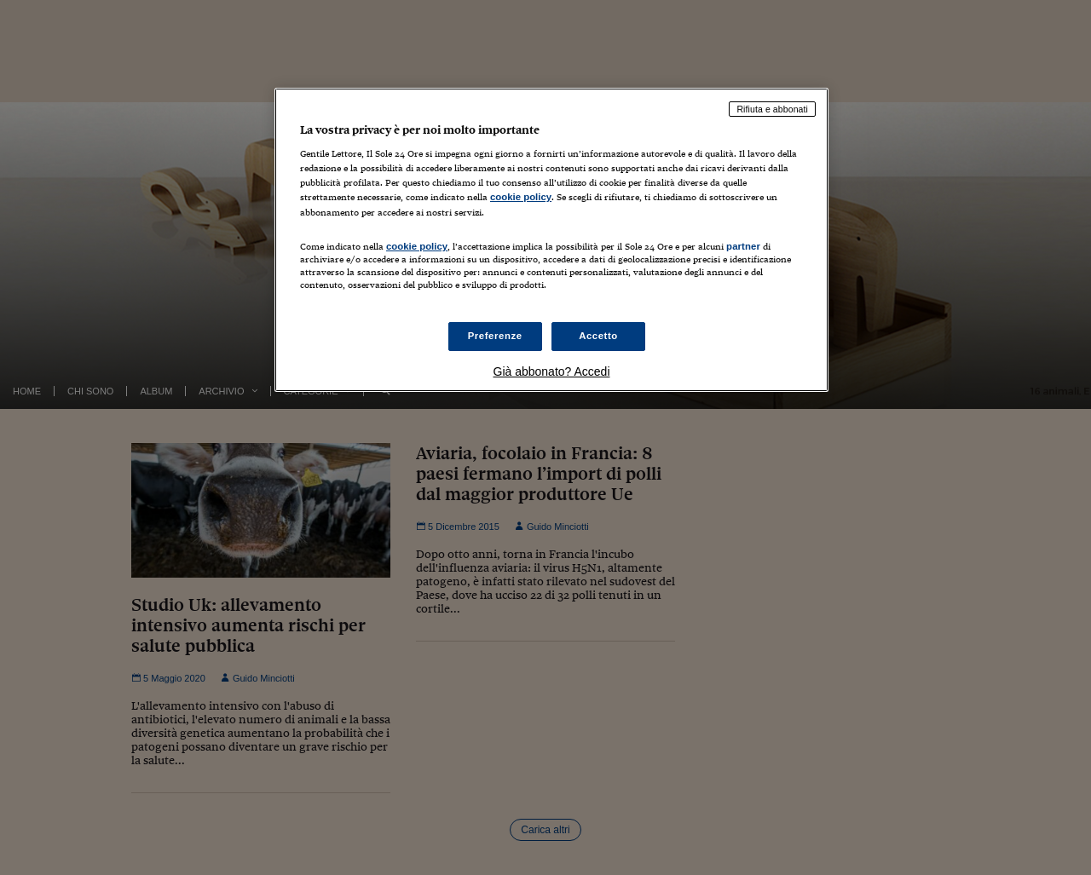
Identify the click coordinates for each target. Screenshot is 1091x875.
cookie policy (520, 197)
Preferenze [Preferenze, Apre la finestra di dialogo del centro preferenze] (495, 336)
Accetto (598, 336)
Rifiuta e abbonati (772, 109)
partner (743, 246)
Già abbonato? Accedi (552, 371)
